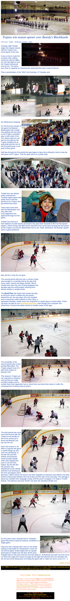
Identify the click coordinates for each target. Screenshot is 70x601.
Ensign (28, 575)
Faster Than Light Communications (27, 586)
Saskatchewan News (44, 575)
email (34, 589)
